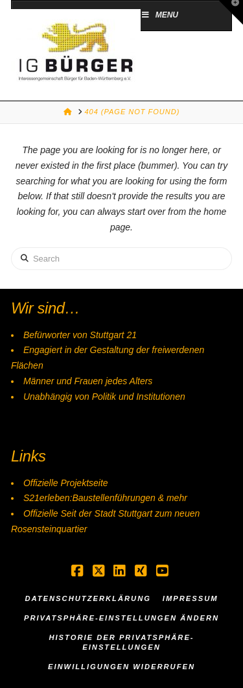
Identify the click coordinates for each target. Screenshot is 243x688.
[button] (230, 12)
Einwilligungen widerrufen (121, 666)
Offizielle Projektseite (65, 483)
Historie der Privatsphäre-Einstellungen (121, 642)
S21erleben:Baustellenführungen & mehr (105, 498)
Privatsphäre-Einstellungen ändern (121, 618)
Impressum (190, 598)
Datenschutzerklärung (88, 598)
